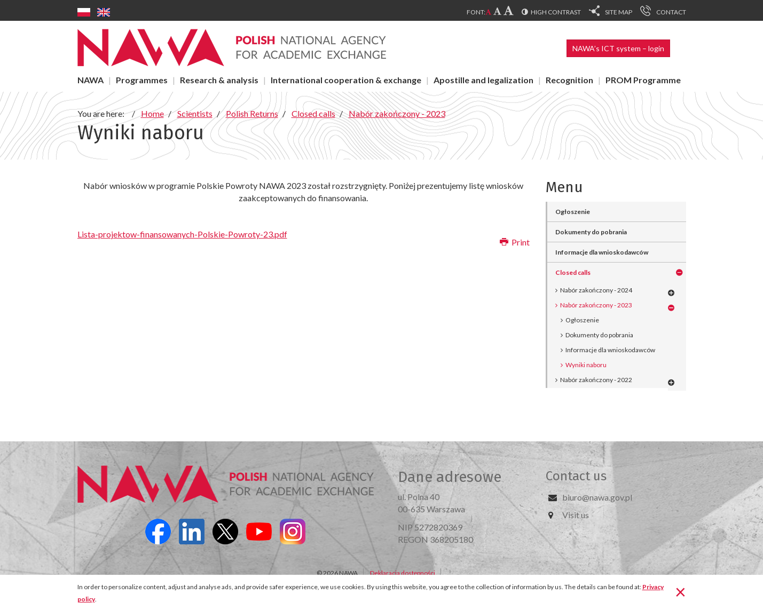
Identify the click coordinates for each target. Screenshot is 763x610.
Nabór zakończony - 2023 (596, 305)
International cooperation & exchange (346, 80)
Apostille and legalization (483, 80)
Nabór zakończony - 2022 (596, 380)
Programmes (142, 80)
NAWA (90, 80)
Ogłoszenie (582, 320)
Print (515, 242)
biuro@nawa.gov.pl (597, 497)
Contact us (576, 476)
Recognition (569, 80)
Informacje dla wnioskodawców (610, 350)
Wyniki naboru (586, 365)
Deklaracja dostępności (402, 573)
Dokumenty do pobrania (599, 335)
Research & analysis (219, 80)
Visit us (575, 515)
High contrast (556, 12)
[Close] (680, 591)
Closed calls (573, 272)
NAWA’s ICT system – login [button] (618, 48)
